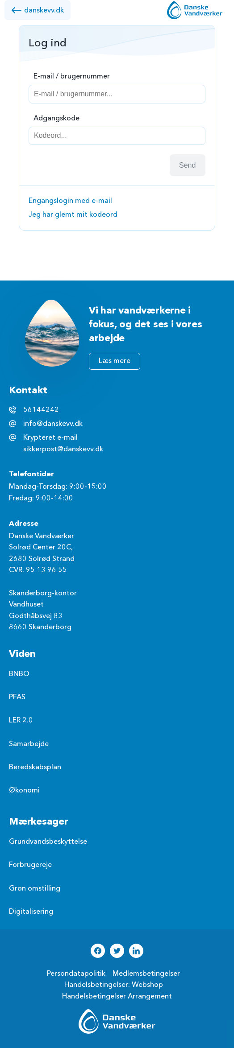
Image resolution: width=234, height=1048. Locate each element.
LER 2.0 (21, 720)
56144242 (41, 410)
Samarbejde (29, 744)
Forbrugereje (30, 865)
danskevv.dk (37, 10)
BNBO (19, 674)
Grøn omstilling (34, 888)
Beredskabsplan (35, 767)
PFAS (17, 697)
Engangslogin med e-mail (70, 201)
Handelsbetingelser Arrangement (117, 996)
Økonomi (24, 790)
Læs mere (114, 361)
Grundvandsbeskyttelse (48, 841)
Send (187, 165)
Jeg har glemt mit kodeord (73, 214)
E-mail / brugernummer (71, 76)
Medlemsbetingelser (146, 973)
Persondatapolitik (76, 973)
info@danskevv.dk (53, 424)
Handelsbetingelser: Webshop (113, 985)
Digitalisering (31, 911)
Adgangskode (56, 118)
